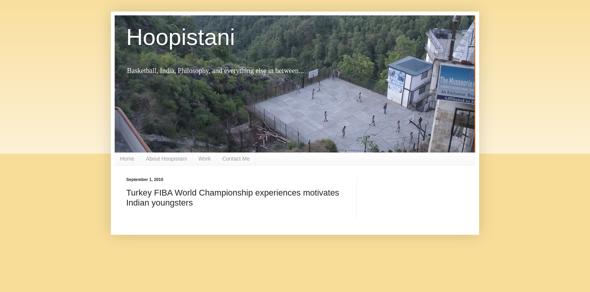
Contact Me (236, 159)
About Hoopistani (166, 159)
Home (127, 159)
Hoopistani (180, 37)
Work (204, 159)
